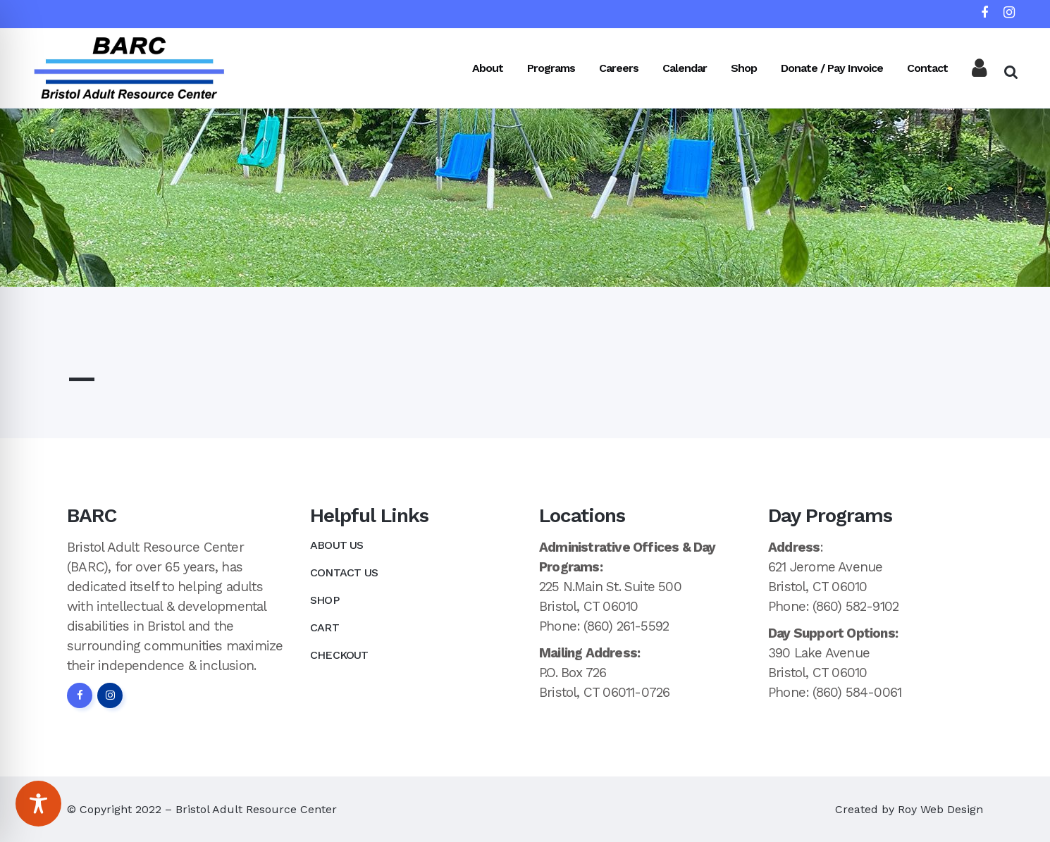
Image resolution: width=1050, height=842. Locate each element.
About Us (337, 545)
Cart (324, 627)
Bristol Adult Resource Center (256, 809)
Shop (324, 600)
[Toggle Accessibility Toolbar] (38, 803)
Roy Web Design (940, 809)
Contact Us (344, 572)
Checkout (339, 655)
